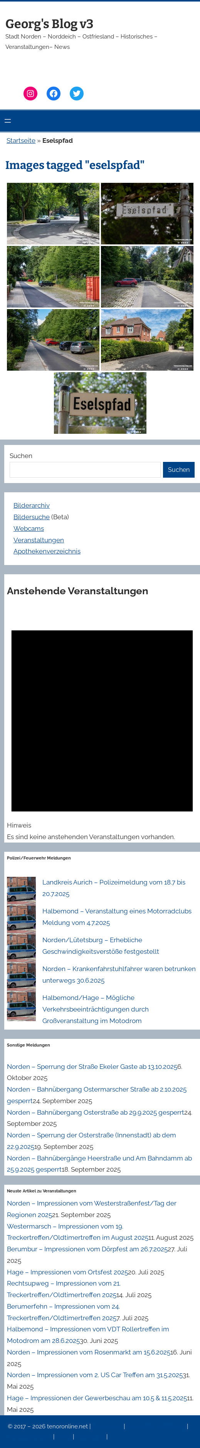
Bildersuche (31, 517)
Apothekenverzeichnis (47, 551)
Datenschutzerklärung (156, 1426)
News (64, 1436)
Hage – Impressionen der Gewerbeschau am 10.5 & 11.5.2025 (97, 1398)
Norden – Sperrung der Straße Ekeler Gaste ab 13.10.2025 (92, 1066)
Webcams (28, 528)
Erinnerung (91, 1436)
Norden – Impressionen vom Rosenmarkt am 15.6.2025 (88, 1352)
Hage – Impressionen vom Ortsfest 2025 (67, 1272)
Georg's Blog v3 (49, 24)
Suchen (21, 456)
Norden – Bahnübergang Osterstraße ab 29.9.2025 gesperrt (95, 1112)
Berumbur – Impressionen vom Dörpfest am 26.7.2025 (87, 1249)
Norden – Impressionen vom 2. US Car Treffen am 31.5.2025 (95, 1375)
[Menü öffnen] (7, 121)
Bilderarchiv (31, 505)
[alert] (102, 725)
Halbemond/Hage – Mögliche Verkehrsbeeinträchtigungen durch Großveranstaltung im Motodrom (95, 1009)
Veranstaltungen (38, 540)
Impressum (108, 1426)
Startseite (21, 140)
